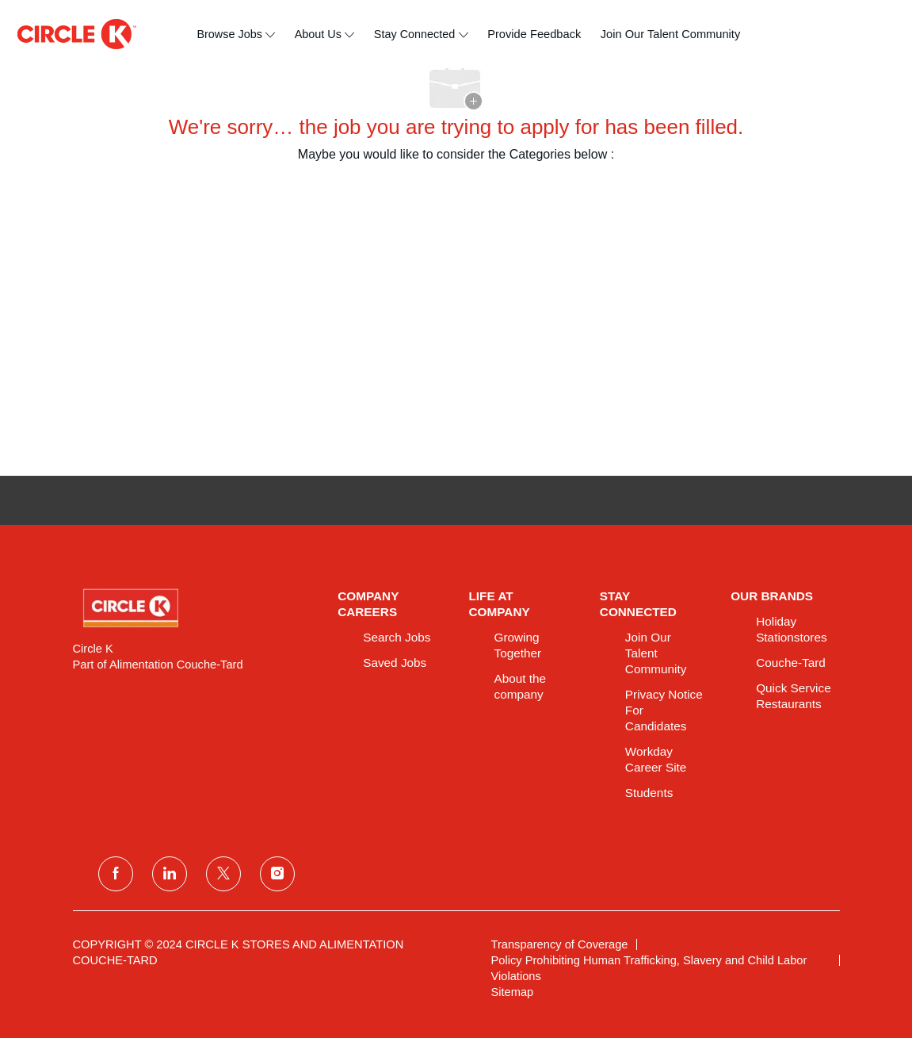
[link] (194, 608)
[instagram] (277, 873)
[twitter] (223, 873)
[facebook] (115, 873)
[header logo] (76, 34)
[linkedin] (169, 873)
